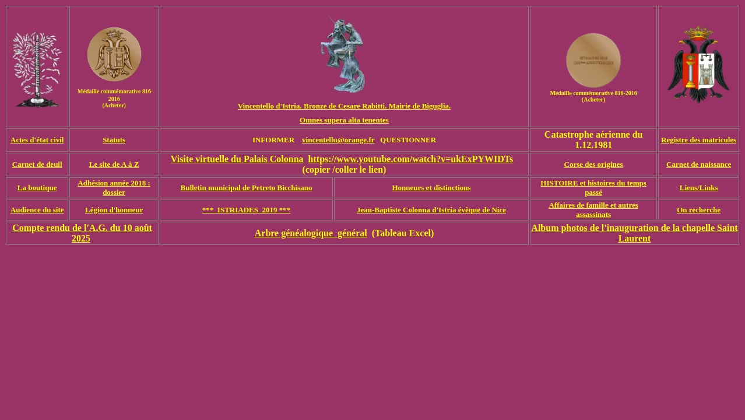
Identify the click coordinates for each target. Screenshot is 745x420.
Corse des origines (593, 164)
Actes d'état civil (37, 139)
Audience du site (37, 209)
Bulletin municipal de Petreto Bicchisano (246, 187)
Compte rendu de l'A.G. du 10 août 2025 (82, 233)
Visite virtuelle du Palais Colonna (237, 159)
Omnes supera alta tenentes (344, 120)
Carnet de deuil (37, 164)
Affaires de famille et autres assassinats (593, 210)
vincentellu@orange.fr (338, 139)
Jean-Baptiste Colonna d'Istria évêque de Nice (431, 209)
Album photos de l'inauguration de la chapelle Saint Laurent (634, 233)
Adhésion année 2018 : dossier (114, 187)
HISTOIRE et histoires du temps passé (593, 187)
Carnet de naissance (698, 164)
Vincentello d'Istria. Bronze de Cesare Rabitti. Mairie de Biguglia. (344, 106)
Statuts (114, 139)
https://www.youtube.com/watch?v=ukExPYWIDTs (411, 159)
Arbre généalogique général (311, 233)
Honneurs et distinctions (431, 187)
